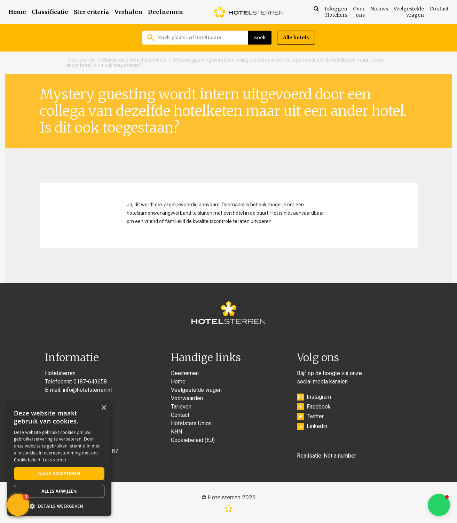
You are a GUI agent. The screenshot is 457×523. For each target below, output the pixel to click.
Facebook (314, 406)
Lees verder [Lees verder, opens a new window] (55, 460)
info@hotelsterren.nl (87, 390)
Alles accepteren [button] (59, 473)
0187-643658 (90, 381)
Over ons (359, 12)
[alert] (59, 458)
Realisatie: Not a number (326, 455)
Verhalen (128, 11)
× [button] (103, 408)
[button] (439, 505)
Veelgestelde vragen (409, 12)
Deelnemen (165, 11)
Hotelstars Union (191, 423)
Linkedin (312, 426)
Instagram (314, 397)
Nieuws (379, 9)
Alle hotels (296, 37)
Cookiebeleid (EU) (193, 440)
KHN (176, 431)
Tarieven (181, 406)
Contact (439, 9)
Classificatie (50, 11)
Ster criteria (91, 11)
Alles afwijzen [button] (59, 491)
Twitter (310, 416)
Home (17, 11)
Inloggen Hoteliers (335, 12)
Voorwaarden (187, 398)
